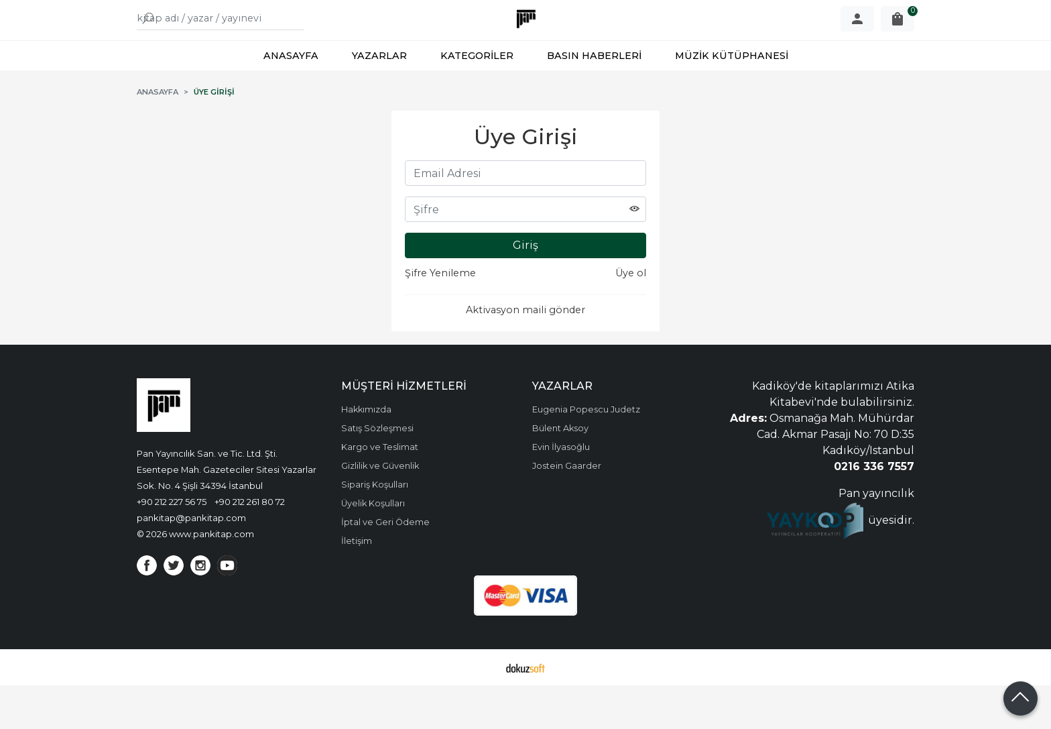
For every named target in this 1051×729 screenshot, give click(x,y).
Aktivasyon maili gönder (525, 353)
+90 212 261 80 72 (249, 545)
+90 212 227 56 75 (171, 545)
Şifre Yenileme (440, 317)
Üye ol (630, 317)
